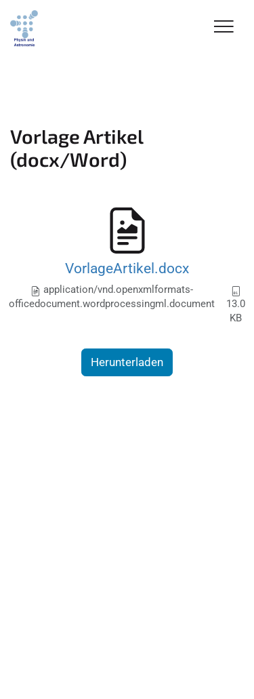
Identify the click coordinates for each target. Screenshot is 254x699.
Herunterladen (127, 362)
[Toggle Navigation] (224, 27)
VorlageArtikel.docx (127, 268)
